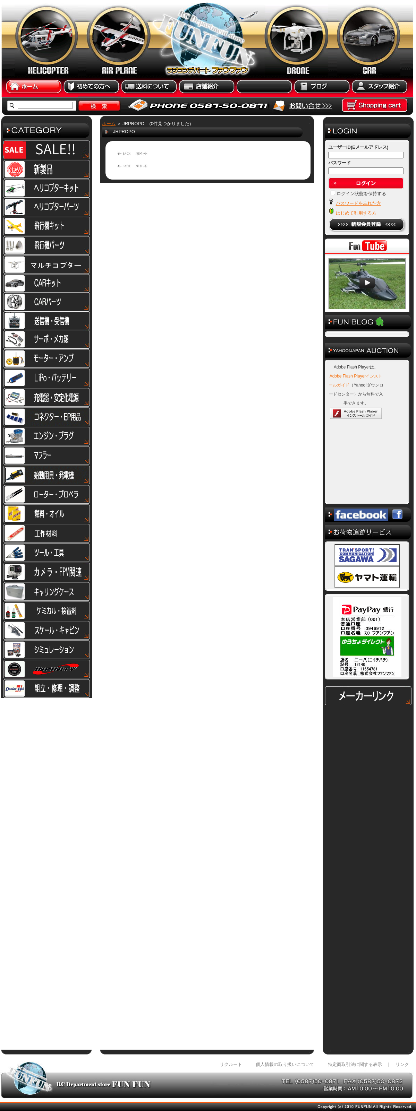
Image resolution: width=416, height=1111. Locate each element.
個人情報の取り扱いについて (285, 1064)
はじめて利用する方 (356, 213)
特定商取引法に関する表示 (355, 1064)
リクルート (231, 1064)
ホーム (109, 123)
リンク (402, 1064)
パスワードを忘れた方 (358, 203)
